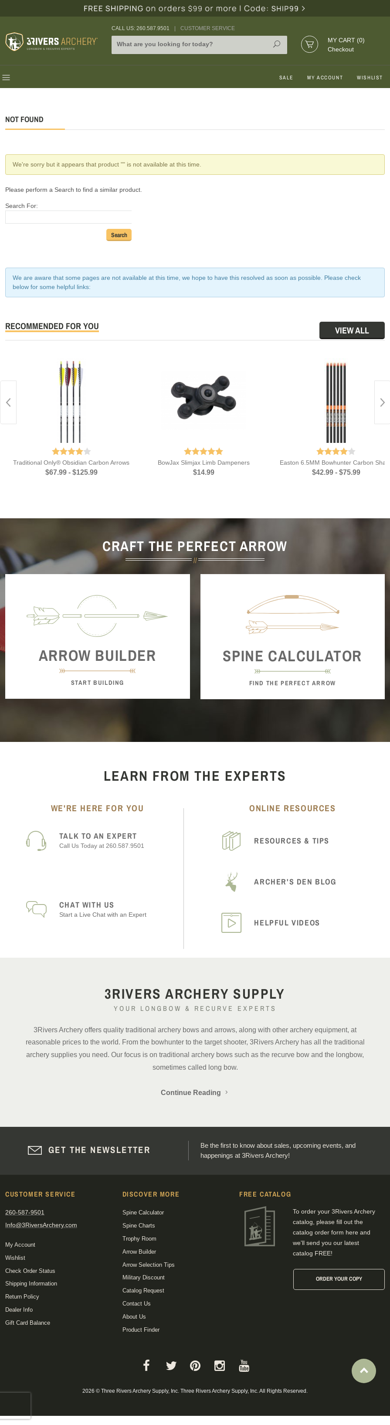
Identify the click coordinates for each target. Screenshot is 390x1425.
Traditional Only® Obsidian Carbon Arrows (71, 462)
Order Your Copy (339, 1278)
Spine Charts (138, 1225)
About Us (134, 1316)
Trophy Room (139, 1238)
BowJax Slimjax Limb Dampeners (204, 462)
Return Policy (22, 1296)
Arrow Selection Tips (148, 1265)
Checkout (341, 49)
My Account (325, 77)
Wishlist (370, 77)
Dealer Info (19, 1309)
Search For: (21, 205)
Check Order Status (30, 1271)
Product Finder (140, 1329)
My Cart (346, 40)
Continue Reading (195, 1092)
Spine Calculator (143, 1212)
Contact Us (136, 1303)
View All (352, 330)
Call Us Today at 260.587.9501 (119, 840)
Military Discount (143, 1277)
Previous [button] (8, 402)
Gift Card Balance (27, 1323)
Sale (286, 77)
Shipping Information (31, 1283)
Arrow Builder (139, 1251)
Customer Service (207, 28)
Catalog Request (143, 1290)
